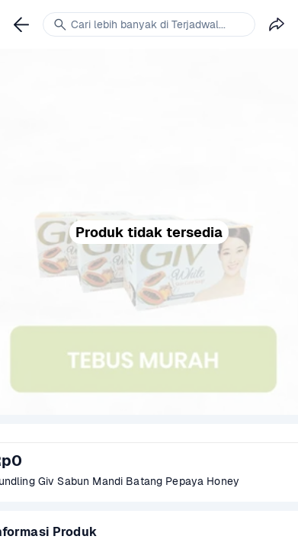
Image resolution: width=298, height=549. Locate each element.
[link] (21, 24)
